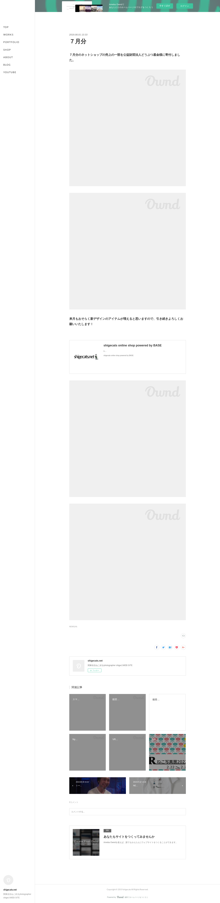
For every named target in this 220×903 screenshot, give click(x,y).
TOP (6, 27)
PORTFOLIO (11, 42)
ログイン (184, 6)
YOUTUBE (9, 72)
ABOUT (8, 57)
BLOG (7, 64)
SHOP (7, 49)
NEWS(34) (73, 627)
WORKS (8, 34)
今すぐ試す (164, 5)
